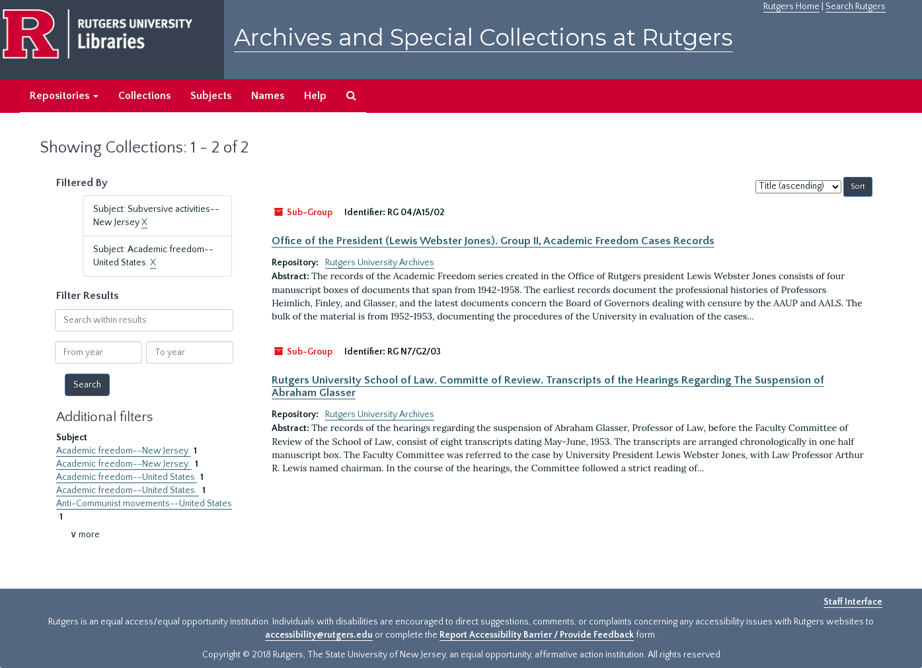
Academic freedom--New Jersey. (124, 464)
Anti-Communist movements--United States (144, 503)
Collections (144, 96)
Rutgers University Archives (379, 262)
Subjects (210, 96)
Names (267, 96)
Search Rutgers (856, 6)
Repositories (64, 96)
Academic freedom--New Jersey (123, 451)
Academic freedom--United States (126, 477)
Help (315, 96)
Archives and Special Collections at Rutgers (483, 37)
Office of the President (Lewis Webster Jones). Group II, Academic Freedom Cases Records (493, 241)
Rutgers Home (791, 6)
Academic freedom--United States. (127, 490)
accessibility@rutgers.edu (319, 635)
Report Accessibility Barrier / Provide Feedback (537, 635)
